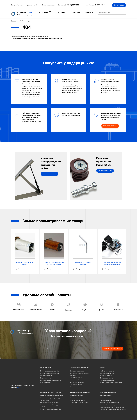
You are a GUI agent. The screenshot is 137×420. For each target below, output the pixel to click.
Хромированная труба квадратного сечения (51, 404)
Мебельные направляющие (79, 401)
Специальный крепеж (107, 379)
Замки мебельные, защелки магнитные (112, 403)
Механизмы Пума (75, 378)
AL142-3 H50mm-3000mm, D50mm (24, 261)
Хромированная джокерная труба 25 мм (52, 396)
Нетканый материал (76, 394)
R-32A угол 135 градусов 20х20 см (83, 261)
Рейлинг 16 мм (44, 398)
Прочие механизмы (76, 385)
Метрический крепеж (107, 371)
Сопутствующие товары (108, 390)
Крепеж (102, 366)
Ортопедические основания (79, 396)
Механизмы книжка (76, 383)
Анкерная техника (106, 374)
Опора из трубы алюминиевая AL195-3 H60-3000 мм (54, 261)
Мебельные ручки (106, 394)
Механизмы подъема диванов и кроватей (80, 372)
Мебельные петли (75, 403)
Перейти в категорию (49, 178)
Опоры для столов (45, 381)
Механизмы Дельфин (77, 380)
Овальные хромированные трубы (50, 407)
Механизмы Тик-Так (76, 376)
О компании (62, 12)
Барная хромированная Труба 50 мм (51, 394)
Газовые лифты (105, 396)
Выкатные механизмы (77, 369)
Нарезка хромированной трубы (49, 401)
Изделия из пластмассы (77, 398)
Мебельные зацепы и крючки (109, 401)
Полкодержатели (105, 398)
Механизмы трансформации (79, 366)
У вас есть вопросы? (110, 124)
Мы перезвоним (119, 5)
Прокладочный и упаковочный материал (113, 408)
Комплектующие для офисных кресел (112, 405)
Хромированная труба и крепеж (50, 390)
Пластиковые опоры (46, 376)
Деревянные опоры (46, 374)
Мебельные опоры (46, 366)
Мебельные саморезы (107, 369)
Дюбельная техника (106, 376)
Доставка (76, 12)
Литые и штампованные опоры (49, 371)
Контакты (89, 12)
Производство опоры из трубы (49, 369)
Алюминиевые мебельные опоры (50, 379)
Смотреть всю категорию (26, 267)
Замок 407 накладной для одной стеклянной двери (112, 261)
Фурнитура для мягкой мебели (80, 390)
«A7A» (19, 386)
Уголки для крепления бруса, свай (111, 381)
